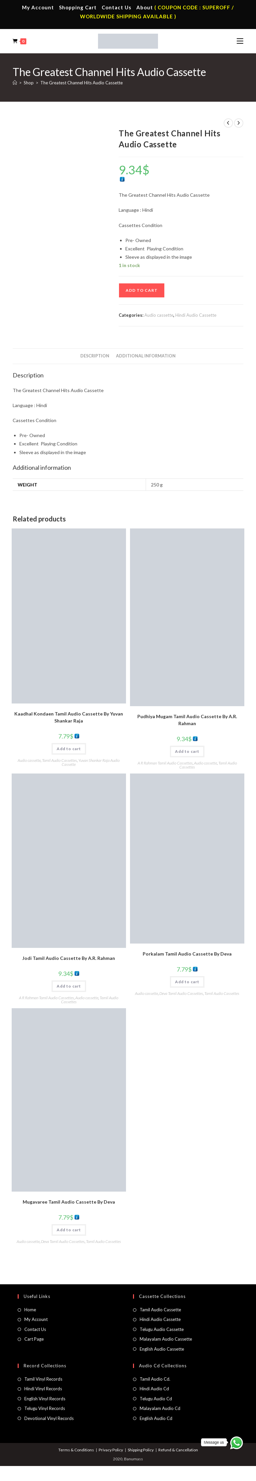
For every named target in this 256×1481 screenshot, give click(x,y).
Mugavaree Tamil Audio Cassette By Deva (69, 1202)
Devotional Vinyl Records (49, 1418)
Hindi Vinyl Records (43, 1388)
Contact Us (116, 7)
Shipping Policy (141, 1449)
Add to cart (142, 290)
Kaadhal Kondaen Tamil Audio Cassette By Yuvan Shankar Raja (68, 717)
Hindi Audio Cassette (195, 315)
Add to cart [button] (69, 748)
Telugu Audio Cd (156, 1398)
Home (30, 1309)
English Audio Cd (156, 1418)
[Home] (15, 82)
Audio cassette (158, 315)
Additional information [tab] (146, 355)
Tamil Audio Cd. (155, 1379)
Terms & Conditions (76, 1449)
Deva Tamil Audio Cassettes (181, 993)
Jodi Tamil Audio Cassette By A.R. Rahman (68, 958)
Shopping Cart (78, 7)
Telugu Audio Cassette (162, 1329)
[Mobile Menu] (240, 41)
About (144, 7)
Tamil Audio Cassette (160, 1309)
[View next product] (238, 123)
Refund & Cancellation (178, 1449)
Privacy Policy (111, 1449)
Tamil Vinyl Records (43, 1379)
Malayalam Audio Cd (160, 1408)
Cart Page (34, 1339)
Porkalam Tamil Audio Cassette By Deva (187, 954)
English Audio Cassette (162, 1349)
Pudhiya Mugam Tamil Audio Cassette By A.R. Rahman (187, 719)
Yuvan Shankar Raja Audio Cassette (91, 762)
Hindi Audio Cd (154, 1388)
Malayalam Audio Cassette (166, 1339)
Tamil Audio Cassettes (59, 760)
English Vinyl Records (44, 1398)
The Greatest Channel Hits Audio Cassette (81, 82)
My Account (38, 7)
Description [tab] (94, 355)
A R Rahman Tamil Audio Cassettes (165, 763)
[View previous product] (228, 123)
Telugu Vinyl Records (44, 1408)
